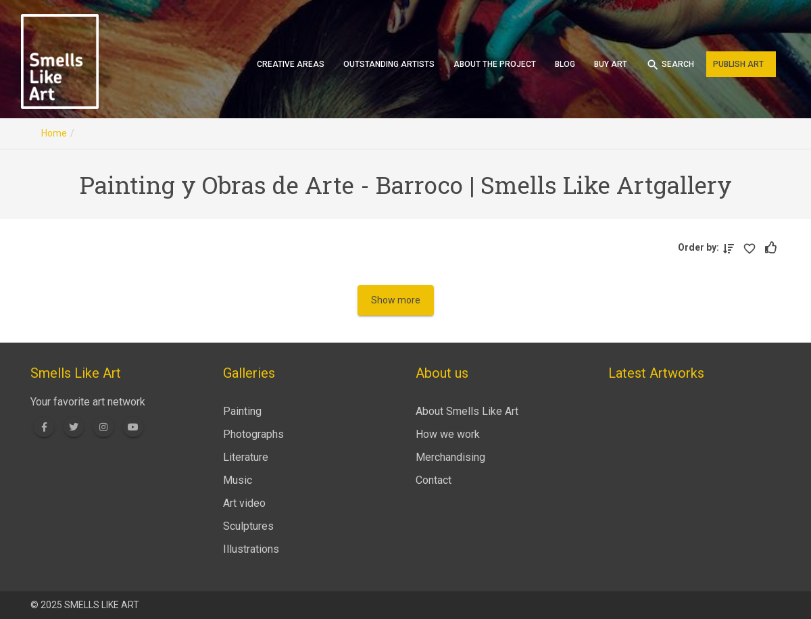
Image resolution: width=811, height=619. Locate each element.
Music (237, 480)
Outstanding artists (389, 64)
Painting (242, 411)
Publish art (738, 64)
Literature (245, 457)
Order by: (700, 247)
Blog (565, 64)
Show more (395, 300)
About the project (494, 64)
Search (670, 65)
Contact (433, 480)
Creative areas (290, 64)
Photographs (253, 434)
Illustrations (251, 549)
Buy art (610, 64)
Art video (244, 503)
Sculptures (248, 526)
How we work (448, 434)
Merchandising (450, 457)
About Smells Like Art (467, 411)
